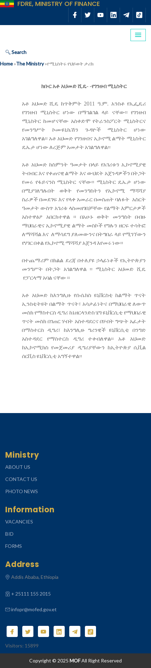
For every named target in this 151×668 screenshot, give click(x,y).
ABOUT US (17, 467)
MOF (75, 660)
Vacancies (19, 522)
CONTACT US (21, 479)
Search (16, 52)
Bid (9, 534)
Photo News (21, 491)
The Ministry (30, 64)
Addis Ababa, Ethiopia (34, 577)
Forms (13, 546)
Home (6, 64)
